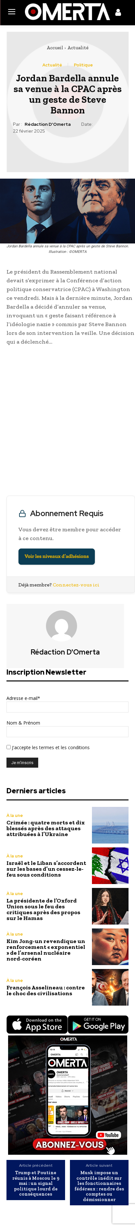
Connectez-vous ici (76, 585)
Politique (83, 65)
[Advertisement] (67, 422)
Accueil (55, 48)
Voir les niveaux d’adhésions (57, 556)
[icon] (118, 13)
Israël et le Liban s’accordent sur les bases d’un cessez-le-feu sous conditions (46, 868)
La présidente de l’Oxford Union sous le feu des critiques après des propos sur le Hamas (43, 909)
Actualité (77, 48)
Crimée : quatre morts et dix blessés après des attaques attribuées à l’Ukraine (45, 828)
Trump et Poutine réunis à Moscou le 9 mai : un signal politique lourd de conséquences (35, 1183)
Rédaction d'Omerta (48, 124)
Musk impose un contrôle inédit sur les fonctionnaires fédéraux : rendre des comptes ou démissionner (99, 1186)
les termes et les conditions (60, 747)
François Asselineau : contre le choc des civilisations (45, 990)
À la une (14, 815)
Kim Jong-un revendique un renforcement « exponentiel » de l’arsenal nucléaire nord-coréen (45, 950)
